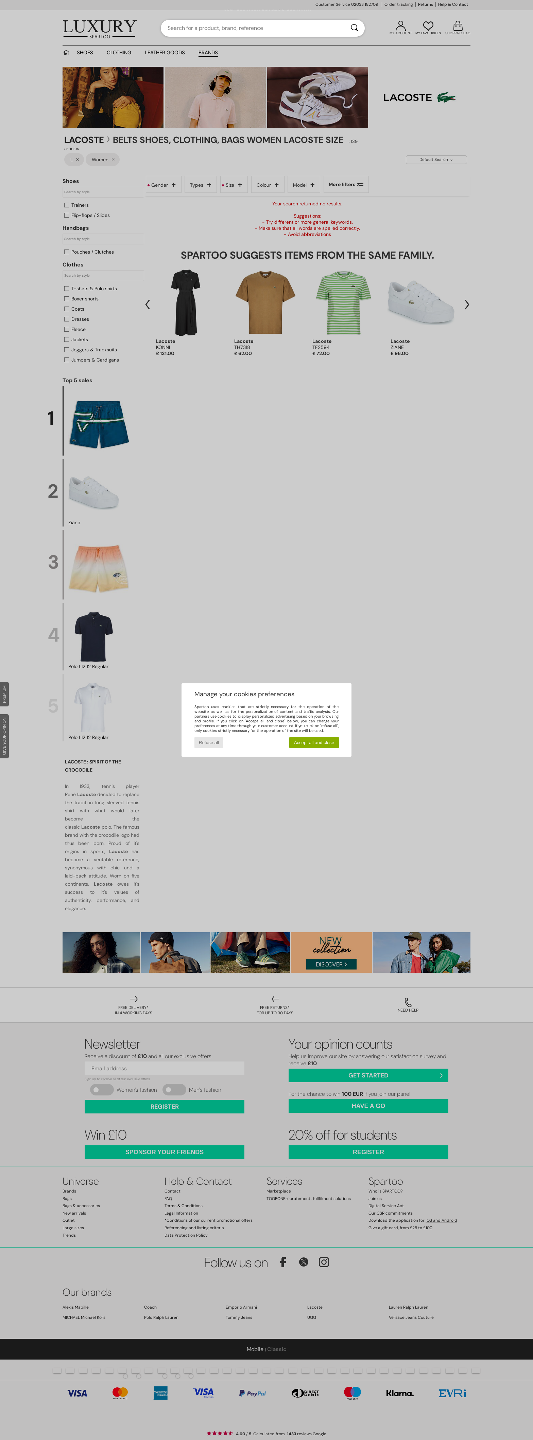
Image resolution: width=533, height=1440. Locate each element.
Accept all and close (314, 742)
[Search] (354, 28)
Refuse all (209, 742)
